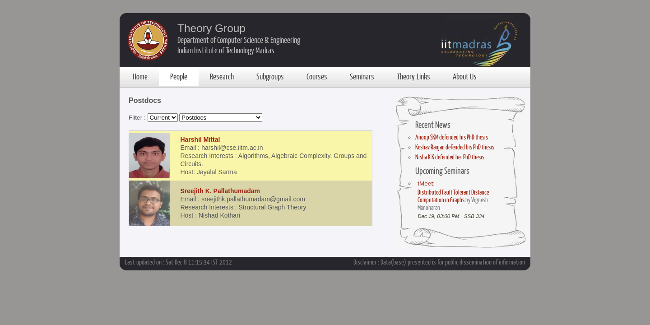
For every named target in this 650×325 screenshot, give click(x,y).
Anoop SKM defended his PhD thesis (451, 137)
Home (140, 76)
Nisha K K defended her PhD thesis (449, 157)
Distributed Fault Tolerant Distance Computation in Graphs (453, 196)
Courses (316, 76)
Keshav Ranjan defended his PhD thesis (454, 147)
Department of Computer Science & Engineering (238, 40)
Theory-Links (413, 76)
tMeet (425, 183)
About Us (465, 76)
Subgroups (270, 76)
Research (222, 76)
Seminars (362, 76)
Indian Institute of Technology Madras (225, 50)
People (178, 76)
